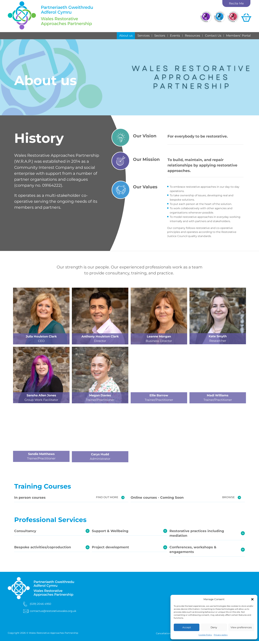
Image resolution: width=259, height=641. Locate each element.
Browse (228, 497)
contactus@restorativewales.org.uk (53, 611)
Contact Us (213, 35)
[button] (252, 599)
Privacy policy (221, 635)
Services (143, 35)
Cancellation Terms (167, 633)
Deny (214, 627)
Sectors (159, 35)
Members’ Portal (238, 35)
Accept (186, 627)
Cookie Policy (205, 635)
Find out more (107, 497)
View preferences (241, 627)
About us (126, 35)
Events (175, 35)
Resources (192, 35)
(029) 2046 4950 (40, 603)
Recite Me (236, 3)
